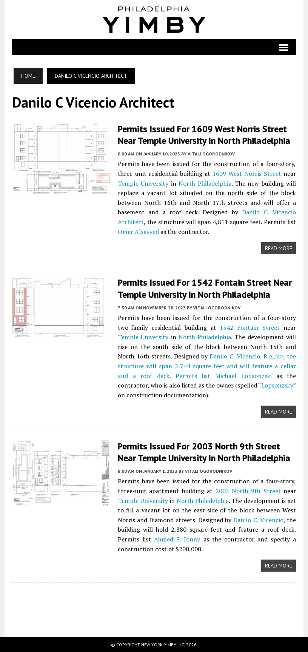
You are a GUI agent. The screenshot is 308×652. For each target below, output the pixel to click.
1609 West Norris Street (247, 173)
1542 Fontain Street (250, 327)
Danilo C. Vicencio (259, 520)
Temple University (142, 183)
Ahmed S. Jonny (176, 539)
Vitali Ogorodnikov (210, 154)
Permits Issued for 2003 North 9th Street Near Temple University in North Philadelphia (203, 452)
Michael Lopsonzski (215, 376)
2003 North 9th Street (249, 491)
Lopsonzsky (267, 385)
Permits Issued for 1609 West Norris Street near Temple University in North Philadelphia (203, 134)
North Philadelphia (204, 183)
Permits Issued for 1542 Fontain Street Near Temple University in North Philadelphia (204, 288)
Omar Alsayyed (137, 232)
